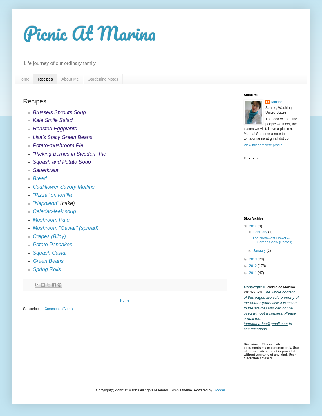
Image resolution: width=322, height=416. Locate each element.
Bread (40, 178)
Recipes (45, 79)
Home (24, 79)
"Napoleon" (46, 203)
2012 (253, 266)
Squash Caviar (50, 253)
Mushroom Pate (51, 220)
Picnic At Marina (89, 33)
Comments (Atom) (58, 309)
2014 (253, 226)
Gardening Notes (103, 79)
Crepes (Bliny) (49, 236)
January (260, 251)
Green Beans (48, 261)
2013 (253, 259)
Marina (277, 102)
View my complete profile (263, 145)
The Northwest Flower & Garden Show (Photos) (272, 240)
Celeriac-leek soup (54, 211)
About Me (70, 79)
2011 (253, 273)
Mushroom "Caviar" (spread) (66, 228)
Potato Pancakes (52, 244)
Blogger (219, 390)
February (260, 232)
